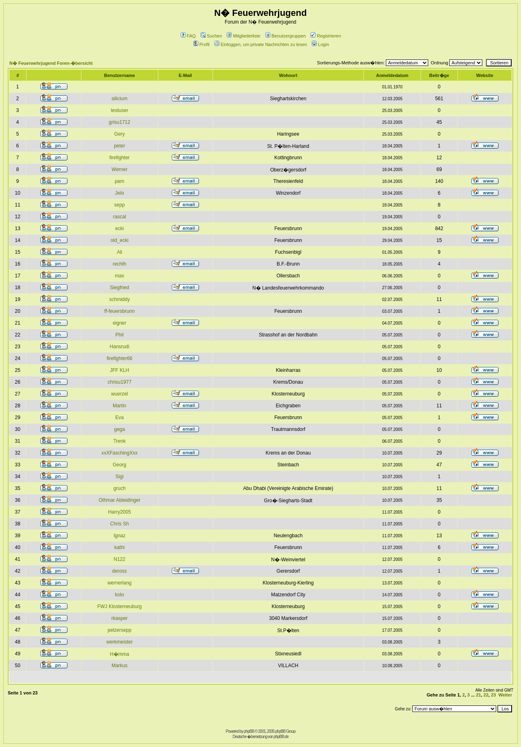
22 (486, 694)
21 (478, 694)
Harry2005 (119, 512)
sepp (119, 205)
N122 (119, 559)
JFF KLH (119, 370)
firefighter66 (119, 358)
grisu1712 (119, 122)
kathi (119, 547)
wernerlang (119, 583)
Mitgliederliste (243, 35)
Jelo (119, 193)
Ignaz (119, 535)
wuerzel (119, 394)
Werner (119, 169)
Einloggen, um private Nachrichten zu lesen (261, 44)
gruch (120, 488)
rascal (119, 217)
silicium (119, 98)
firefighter (119, 157)
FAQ (188, 35)
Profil (201, 44)
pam (119, 181)
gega (119, 429)
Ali (119, 252)
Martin (119, 406)
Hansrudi (119, 346)
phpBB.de (281, 736)
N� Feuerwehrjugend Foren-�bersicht (51, 63)
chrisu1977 (119, 382)
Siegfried (119, 287)
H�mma (119, 654)
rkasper (120, 618)
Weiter (505, 694)
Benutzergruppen (285, 35)
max (119, 276)
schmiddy (119, 299)
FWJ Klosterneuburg (119, 606)
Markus (119, 665)
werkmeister (119, 642)
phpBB (249, 731)
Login (320, 44)
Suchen (211, 35)
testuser (119, 110)
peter (119, 146)
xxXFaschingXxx (119, 453)
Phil (120, 335)
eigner (119, 323)
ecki (119, 228)
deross (119, 571)
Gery (119, 134)
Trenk (119, 441)
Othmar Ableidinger (119, 500)
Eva (119, 417)
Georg (119, 465)
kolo (119, 595)
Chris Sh (119, 524)
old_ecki (120, 240)
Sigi (120, 476)
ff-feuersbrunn (119, 311)
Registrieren (326, 35)
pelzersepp (119, 630)
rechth (119, 264)
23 (493, 694)
